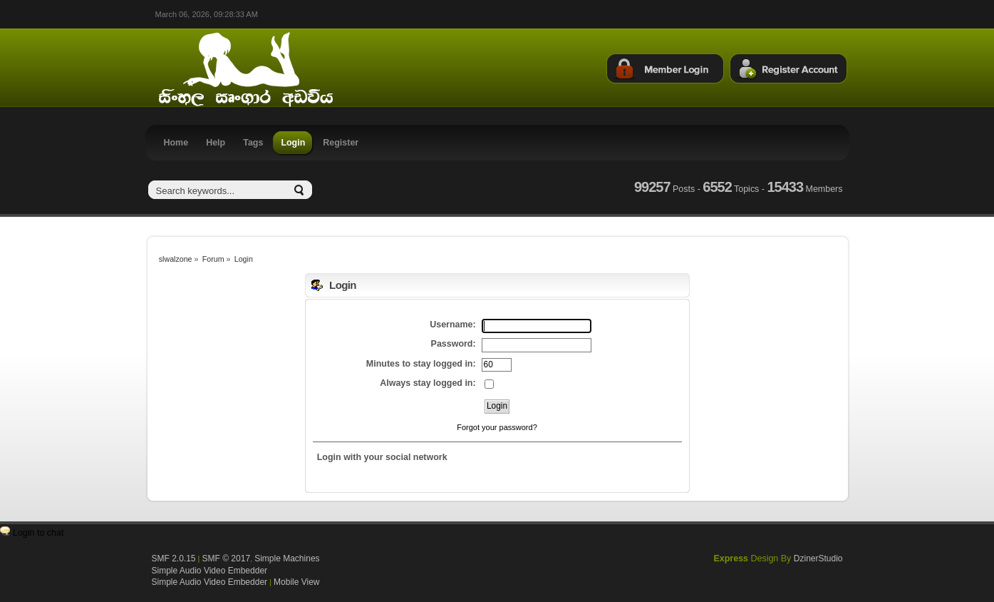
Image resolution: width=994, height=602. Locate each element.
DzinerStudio (818, 558)
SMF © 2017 (226, 558)
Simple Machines (286, 558)
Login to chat (38, 533)
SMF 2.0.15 (174, 558)
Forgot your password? (497, 427)
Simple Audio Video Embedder (210, 571)
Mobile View (296, 582)
